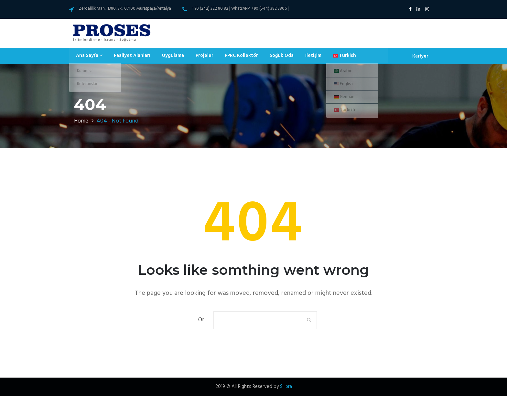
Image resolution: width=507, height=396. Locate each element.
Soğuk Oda (271, 56)
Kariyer (420, 56)
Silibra (286, 387)
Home (81, 121)
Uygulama (168, 56)
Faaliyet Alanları (129, 56)
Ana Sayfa (87, 56)
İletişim (302, 56)
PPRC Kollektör (233, 56)
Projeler (197, 56)
